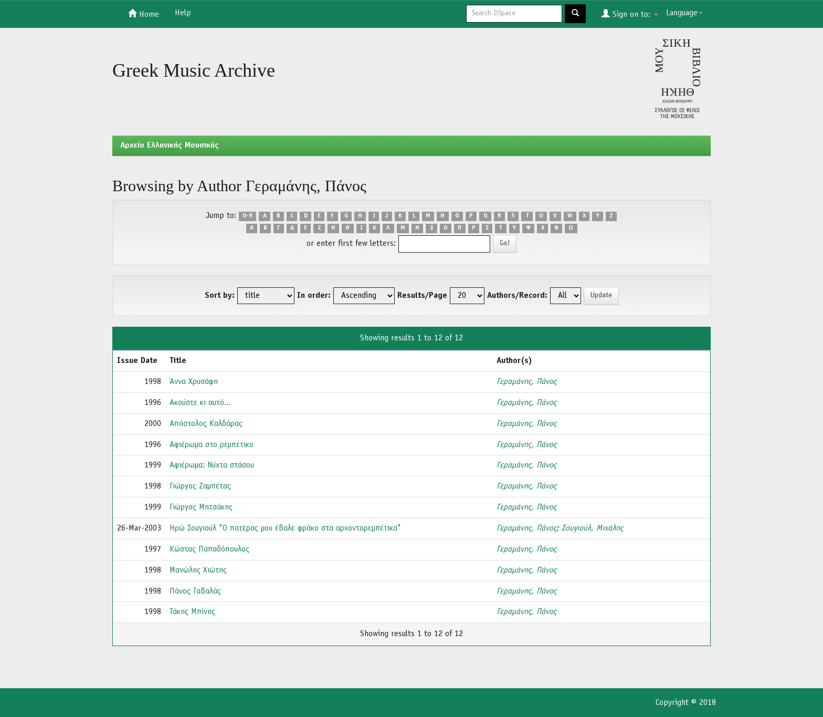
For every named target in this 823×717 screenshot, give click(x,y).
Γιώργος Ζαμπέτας (200, 486)
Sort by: (220, 296)
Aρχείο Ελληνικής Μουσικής (169, 145)
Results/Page (422, 296)
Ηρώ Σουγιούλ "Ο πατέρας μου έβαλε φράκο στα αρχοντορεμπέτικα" (285, 528)
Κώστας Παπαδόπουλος (209, 549)
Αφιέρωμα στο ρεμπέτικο (212, 445)
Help (183, 13)
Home (143, 13)
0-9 (247, 216)
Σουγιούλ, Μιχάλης (592, 528)
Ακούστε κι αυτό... (200, 403)
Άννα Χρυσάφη (194, 382)
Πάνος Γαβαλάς (195, 591)
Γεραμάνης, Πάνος (526, 382)
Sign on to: (630, 13)
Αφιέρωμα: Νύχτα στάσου (212, 465)
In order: (314, 296)
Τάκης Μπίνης (192, 612)
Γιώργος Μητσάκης (201, 507)
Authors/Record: (517, 296)
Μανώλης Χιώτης (198, 570)
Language (684, 13)
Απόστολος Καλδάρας (206, 424)
